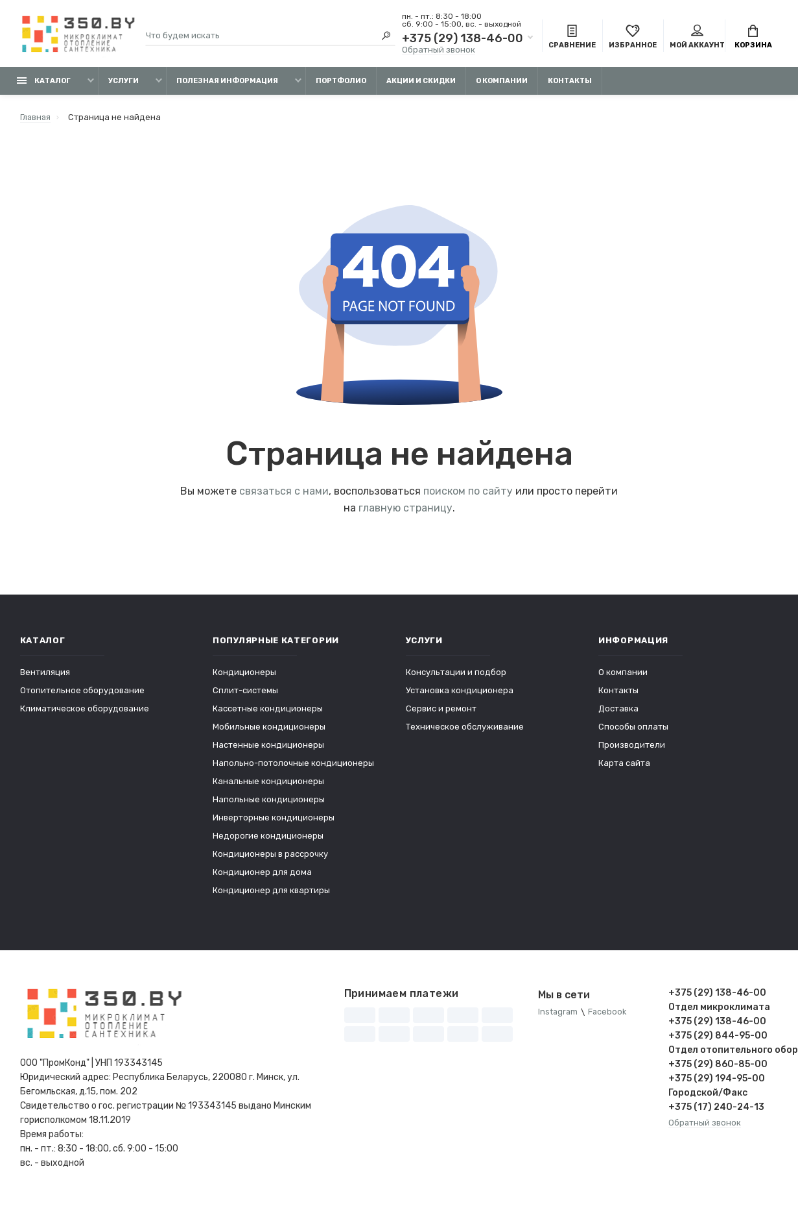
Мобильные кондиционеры (269, 728)
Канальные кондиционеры (268, 783)
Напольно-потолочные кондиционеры (293, 765)
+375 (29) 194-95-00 (716, 1080)
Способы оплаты (633, 728)
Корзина (753, 37)
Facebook (609, 1014)
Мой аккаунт (697, 37)
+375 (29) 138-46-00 (462, 38)
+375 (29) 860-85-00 (718, 1066)
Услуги (123, 83)
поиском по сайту (468, 493)
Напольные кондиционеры (269, 801)
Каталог (44, 83)
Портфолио (341, 83)
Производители (631, 747)
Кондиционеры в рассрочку (270, 856)
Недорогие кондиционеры (268, 838)
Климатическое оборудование (84, 710)
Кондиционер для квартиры (271, 892)
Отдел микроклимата (719, 1009)
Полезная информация (227, 83)
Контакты (570, 83)
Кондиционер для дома (262, 874)
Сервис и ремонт (441, 710)
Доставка (618, 710)
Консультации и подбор (456, 674)
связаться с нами (284, 493)
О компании (502, 83)
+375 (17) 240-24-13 (716, 1108)
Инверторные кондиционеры (273, 819)
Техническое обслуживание (465, 728)
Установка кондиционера (459, 692)
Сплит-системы (245, 692)
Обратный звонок (438, 50)
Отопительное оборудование (82, 692)
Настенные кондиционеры (268, 747)
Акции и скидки (421, 83)
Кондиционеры (244, 674)
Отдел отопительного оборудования (723, 1051)
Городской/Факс (707, 1094)
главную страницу (405, 510)
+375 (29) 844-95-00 (718, 1037)
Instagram (558, 1014)
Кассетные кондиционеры (268, 710)
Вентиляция (45, 674)
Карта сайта (624, 765)
